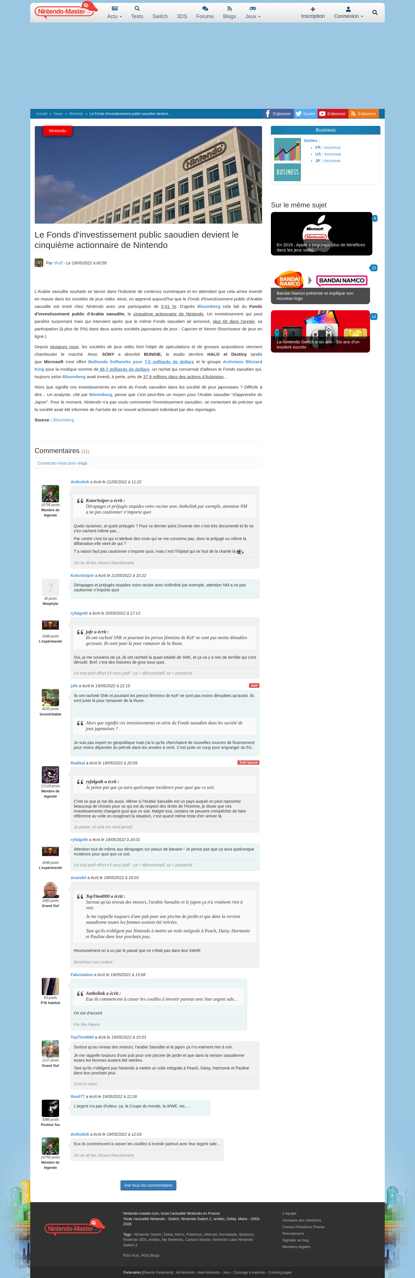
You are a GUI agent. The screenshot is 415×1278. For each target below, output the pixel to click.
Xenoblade (228, 1234)
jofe (74, 686)
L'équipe (289, 1213)
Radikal (78, 763)
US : (319, 154)
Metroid (210, 1234)
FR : (319, 147)
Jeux (253, 12)
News (58, 114)
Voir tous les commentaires (148, 1185)
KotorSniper (82, 575)
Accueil (41, 114)
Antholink (80, 482)
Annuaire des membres (301, 1220)
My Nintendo (172, 1239)
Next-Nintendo (209, 1273)
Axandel (78, 877)
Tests (137, 12)
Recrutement (293, 1233)
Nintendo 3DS (135, 1239)
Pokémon (194, 1234)
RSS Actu (131, 1255)
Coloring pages (280, 1273)
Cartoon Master (198, 1239)
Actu (114, 12)
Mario (179, 1234)
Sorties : (312, 140)
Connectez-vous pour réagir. (63, 463)
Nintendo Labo (225, 1239)
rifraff (58, 263)
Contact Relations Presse (303, 1227)
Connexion (348, 13)
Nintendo (76, 114)
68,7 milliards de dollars (124, 369)
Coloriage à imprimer (249, 1273)
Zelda (168, 1234)
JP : (318, 160)
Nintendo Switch (147, 1234)
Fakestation (82, 974)
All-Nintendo (185, 1273)
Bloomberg (63, 419)
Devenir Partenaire (157, 1273)
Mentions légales (296, 1247)
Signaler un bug (295, 1240)
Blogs (229, 12)
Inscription (313, 13)
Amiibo (154, 1239)
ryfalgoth (79, 613)
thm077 (78, 1096)
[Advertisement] (207, 65)
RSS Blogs (150, 1255)
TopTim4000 (82, 1037)
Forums (205, 12)
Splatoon (246, 1234)
